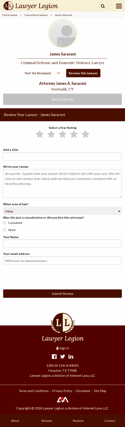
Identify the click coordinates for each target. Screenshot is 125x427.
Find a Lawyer (10, 15)
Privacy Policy (62, 391)
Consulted (12, 222)
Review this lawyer (83, 73)
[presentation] (35, 276)
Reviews (78, 420)
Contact (109, 420)
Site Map (100, 391)
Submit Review (62, 293)
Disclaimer (83, 391)
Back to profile (62, 99)
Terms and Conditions (34, 391)
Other (9, 211)
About (15, 420)
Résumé (46, 420)
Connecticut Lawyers (36, 15)
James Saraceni (63, 15)
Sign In (62, 348)
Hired (9, 230)
